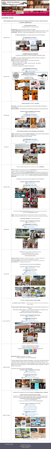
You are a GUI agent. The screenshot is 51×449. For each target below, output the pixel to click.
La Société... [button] (13, 12)
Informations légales (9, 444)
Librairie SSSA (8, 14)
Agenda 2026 (6, 12)
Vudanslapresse (31, 412)
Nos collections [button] (44, 12)
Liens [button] (3, 14)
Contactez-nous (15, 14)
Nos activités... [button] (19, 12)
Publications (26, 12)
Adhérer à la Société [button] (35, 12)
